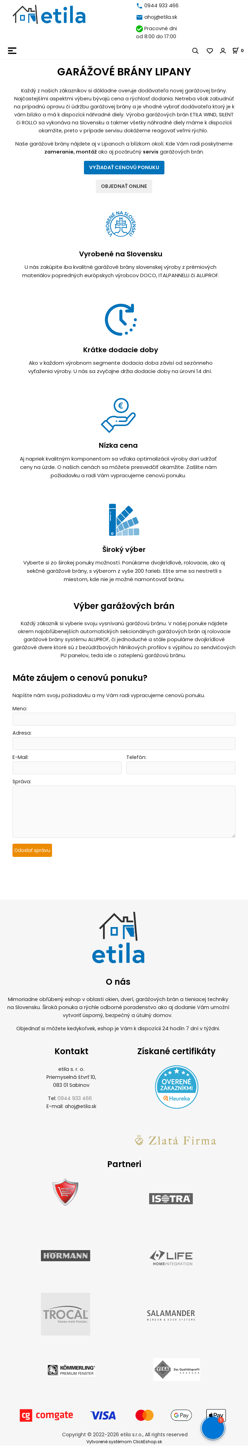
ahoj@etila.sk (160, 17)
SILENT (226, 114)
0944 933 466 (161, 5)
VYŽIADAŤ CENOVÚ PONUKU (124, 167)
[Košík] (240, 50)
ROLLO (29, 122)
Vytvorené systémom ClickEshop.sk (124, 1442)
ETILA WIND (203, 114)
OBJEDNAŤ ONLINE (124, 186)
